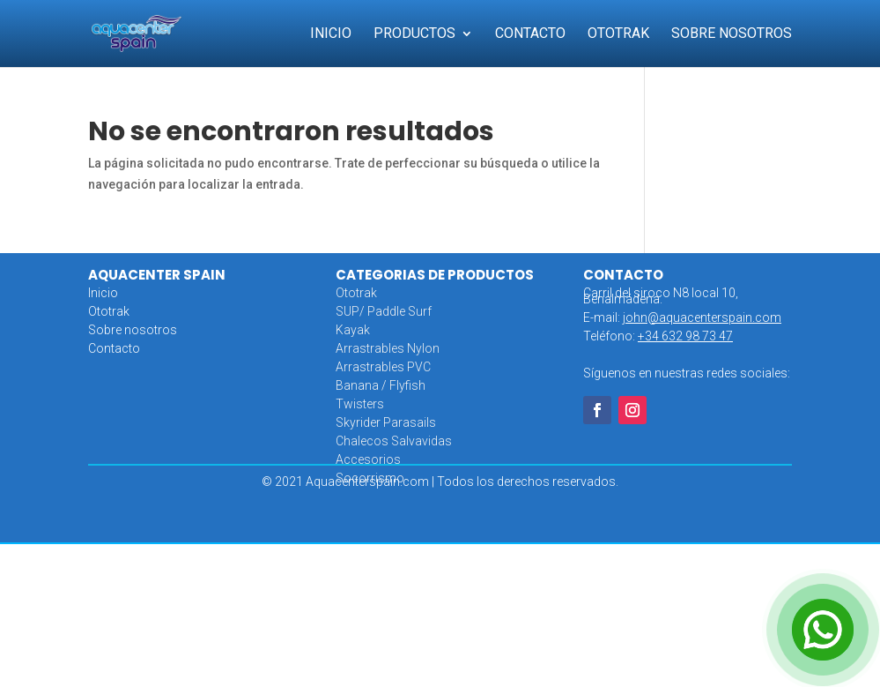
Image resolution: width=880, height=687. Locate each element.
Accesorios (368, 459)
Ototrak (618, 34)
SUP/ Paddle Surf (384, 311)
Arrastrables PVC (383, 367)
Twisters (360, 404)
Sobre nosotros (132, 330)
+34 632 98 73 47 (685, 336)
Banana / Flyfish (380, 385)
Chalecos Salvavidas (394, 441)
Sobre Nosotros (731, 34)
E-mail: (682, 317)
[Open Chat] (823, 630)
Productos (414, 34)
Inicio (330, 34)
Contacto (530, 34)
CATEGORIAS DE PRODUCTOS (435, 274)
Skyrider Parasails (386, 422)
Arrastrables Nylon (388, 348)
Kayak (353, 330)
